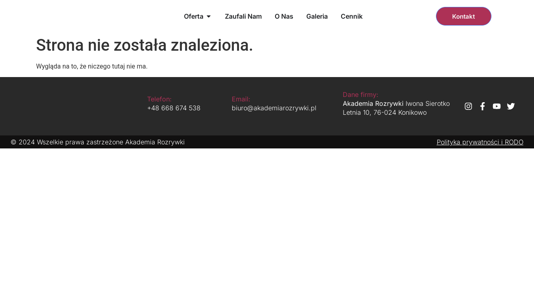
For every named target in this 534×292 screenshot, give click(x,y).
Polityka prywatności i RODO (480, 142)
